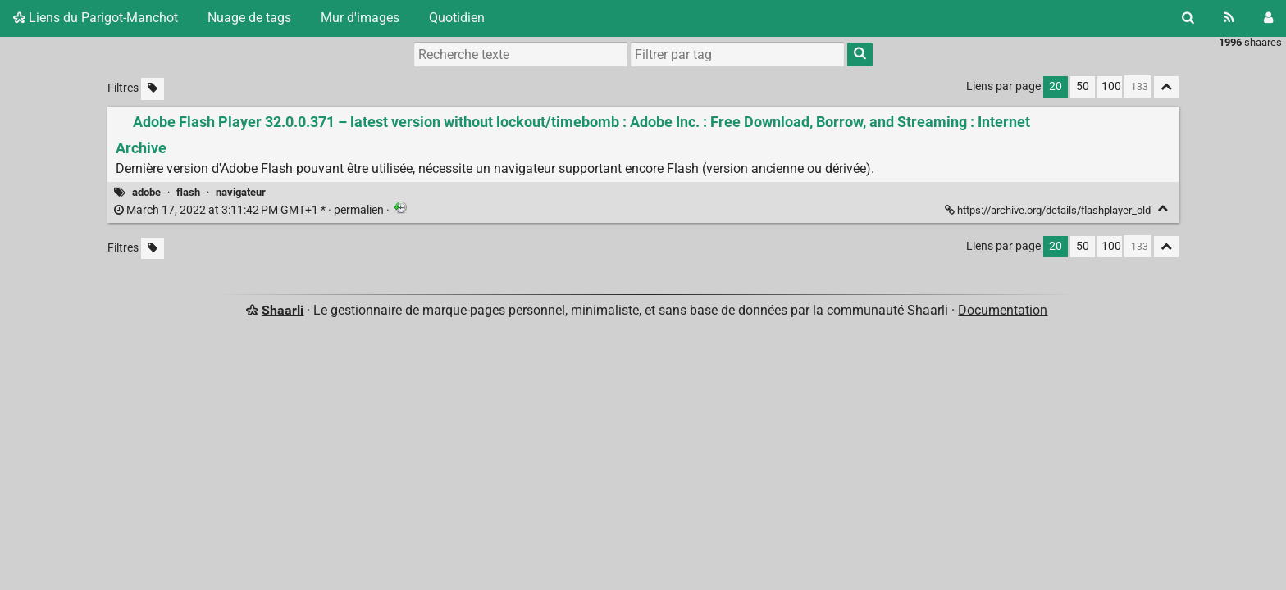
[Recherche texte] (520, 54)
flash (188, 192)
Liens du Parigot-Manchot (95, 17)
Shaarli (282, 310)
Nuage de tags (249, 17)
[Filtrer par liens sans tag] (152, 89)
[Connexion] (1268, 18)
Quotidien (457, 17)
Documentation (1002, 310)
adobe (146, 192)
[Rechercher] (1188, 18)
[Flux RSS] (1229, 18)
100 (1111, 86)
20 (1055, 86)
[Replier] (1162, 208)
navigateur (241, 192)
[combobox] (737, 54)
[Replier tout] (1166, 87)
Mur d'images (360, 17)
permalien (250, 210)
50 (1082, 86)
